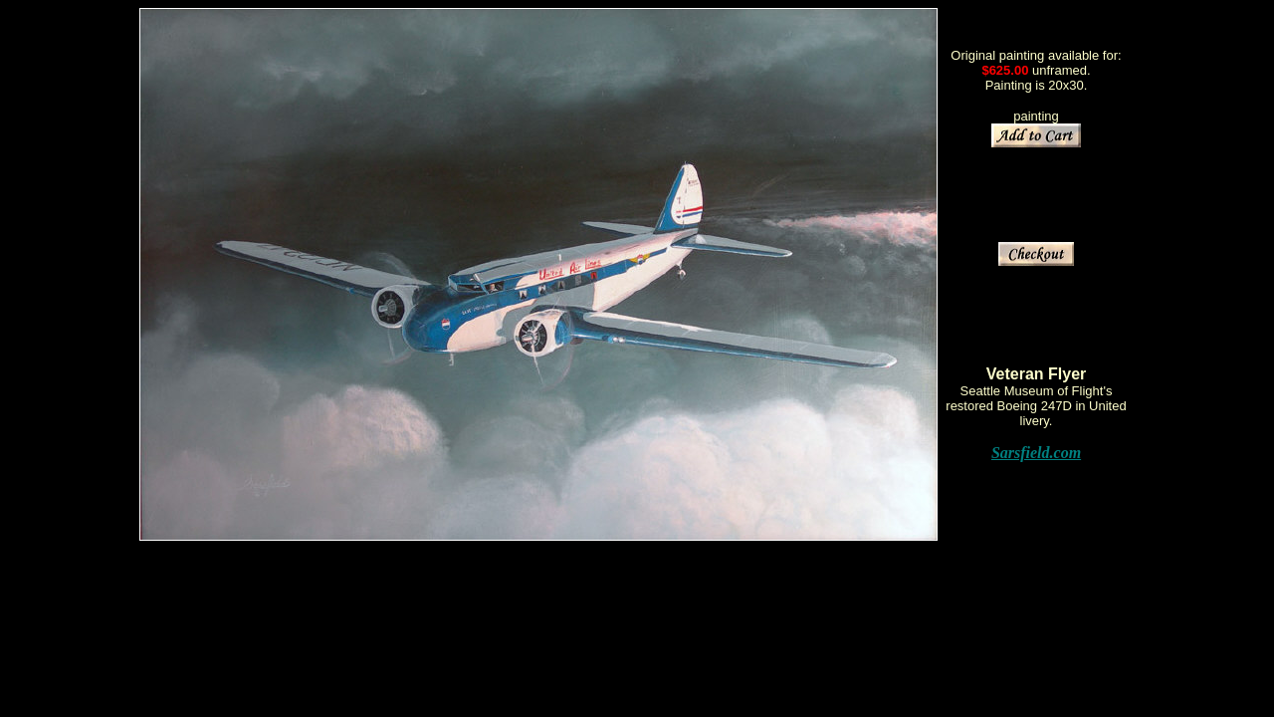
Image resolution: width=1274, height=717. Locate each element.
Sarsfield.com (1036, 452)
